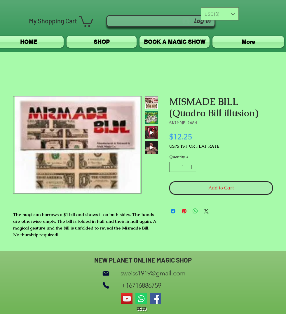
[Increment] (192, 167)
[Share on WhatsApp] (195, 211)
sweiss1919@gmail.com (153, 273)
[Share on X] (206, 211)
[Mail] (106, 273)
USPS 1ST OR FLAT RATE (194, 146)
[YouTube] (126, 298)
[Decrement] (173, 167)
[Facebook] (155, 298)
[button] (86, 21)
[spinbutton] (183, 167)
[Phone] (106, 285)
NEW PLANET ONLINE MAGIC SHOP (143, 260)
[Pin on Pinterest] (184, 211)
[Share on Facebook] (173, 211)
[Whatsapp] (141, 298)
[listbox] (220, 13)
